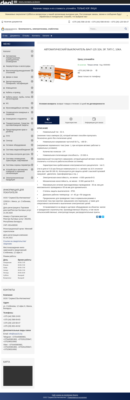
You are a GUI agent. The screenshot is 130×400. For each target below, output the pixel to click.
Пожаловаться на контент (77, 397)
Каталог (46, 36)
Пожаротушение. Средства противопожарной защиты (17, 124)
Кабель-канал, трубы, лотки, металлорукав (18, 98)
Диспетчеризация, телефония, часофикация (17, 82)
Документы (15, 36)
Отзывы (25, 36)
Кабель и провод (13, 92)
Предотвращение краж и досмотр (16, 131)
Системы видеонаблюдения (18, 150)
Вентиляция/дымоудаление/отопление (18, 72)
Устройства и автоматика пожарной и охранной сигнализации (17, 171)
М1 (7, 103)
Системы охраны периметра (18, 165)
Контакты (36, 36)
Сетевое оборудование (16, 145)
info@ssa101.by (15, 334)
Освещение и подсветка (16, 119)
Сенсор (9, 140)
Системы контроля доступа (18, 154)
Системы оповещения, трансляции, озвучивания (17, 160)
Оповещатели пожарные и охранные (17, 113)
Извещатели (11, 88)
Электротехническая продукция (15, 179)
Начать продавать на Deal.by (29, 2)
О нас (5, 36)
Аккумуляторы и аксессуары (18, 66)
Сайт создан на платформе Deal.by (65, 395)
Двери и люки (12, 77)
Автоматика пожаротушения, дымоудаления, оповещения (13, 59)
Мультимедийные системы (17, 108)
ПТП (8, 136)
